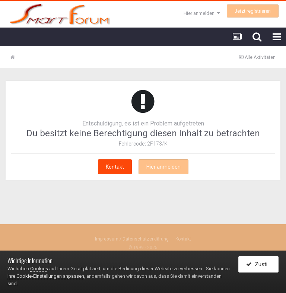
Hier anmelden (202, 13)
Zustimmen (262, 264)
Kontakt (115, 167)
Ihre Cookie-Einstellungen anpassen (45, 276)
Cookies (39, 268)
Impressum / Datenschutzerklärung (132, 239)
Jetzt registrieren (253, 11)
